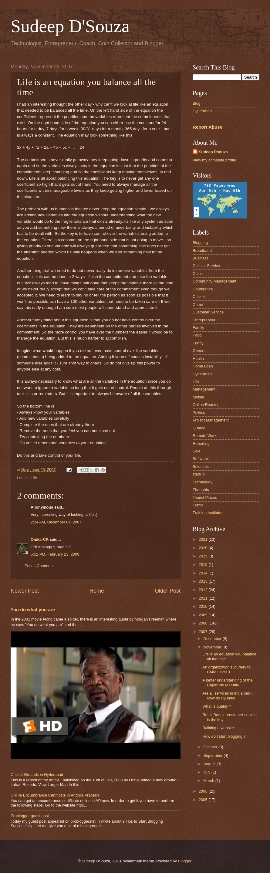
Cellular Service (206, 265)
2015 (203, 564)
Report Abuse (207, 127)
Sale (197, 451)
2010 (203, 606)
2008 (203, 623)
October (210, 747)
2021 (203, 539)
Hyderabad (202, 111)
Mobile (198, 397)
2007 (203, 631)
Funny (198, 343)
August (210, 764)
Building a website (218, 728)
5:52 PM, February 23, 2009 (55, 554)
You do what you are (33, 609)
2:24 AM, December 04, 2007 (56, 522)
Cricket (199, 296)
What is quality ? (216, 706)
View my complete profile (214, 160)
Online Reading (206, 404)
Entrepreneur (204, 320)
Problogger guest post (30, 816)
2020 (203, 548)
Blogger (184, 861)
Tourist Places (205, 497)
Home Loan (203, 366)
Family (198, 327)
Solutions (201, 466)
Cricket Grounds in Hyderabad (37, 774)
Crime (198, 304)
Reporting (201, 443)
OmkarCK (40, 539)
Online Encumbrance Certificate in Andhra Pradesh (55, 795)
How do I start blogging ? (223, 736)
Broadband (202, 250)
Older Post (168, 591)
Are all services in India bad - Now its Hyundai (227, 695)
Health (198, 358)
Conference (203, 289)
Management (204, 389)
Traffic (198, 505)
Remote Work (204, 435)
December (212, 638)
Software (200, 458)
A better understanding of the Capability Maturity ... (227, 682)
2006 (203, 791)
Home (96, 591)
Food (197, 335)
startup (198, 474)
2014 (203, 573)
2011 (203, 598)
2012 (203, 589)
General (200, 350)
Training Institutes (208, 512)
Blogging (200, 242)
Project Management (211, 420)
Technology (202, 482)
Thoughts (201, 489)
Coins (198, 273)
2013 (203, 581)
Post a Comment (39, 565)
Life (34, 477)
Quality (199, 428)
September (213, 755)
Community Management (214, 281)
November (212, 647)
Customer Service (208, 312)
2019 (203, 556)
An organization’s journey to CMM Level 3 (226, 669)
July (207, 772)
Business (200, 258)
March (209, 780)
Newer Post (25, 591)
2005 (203, 799)
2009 (203, 615)
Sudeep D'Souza (70, 26)
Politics (199, 412)
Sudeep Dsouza (213, 152)
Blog (197, 103)
